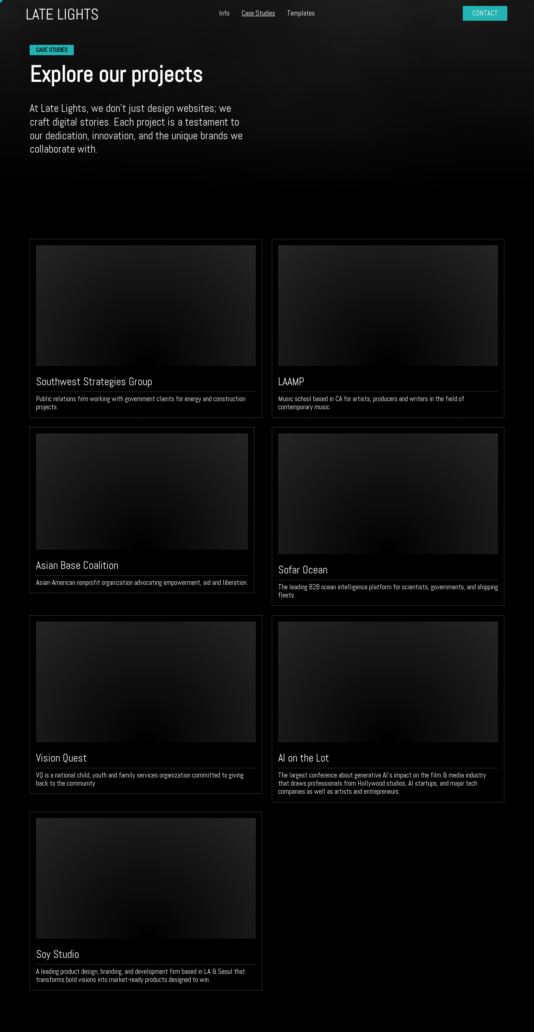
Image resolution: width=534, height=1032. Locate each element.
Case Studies (258, 13)
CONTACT (485, 13)
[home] (77, 13)
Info (224, 13)
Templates (301, 13)
